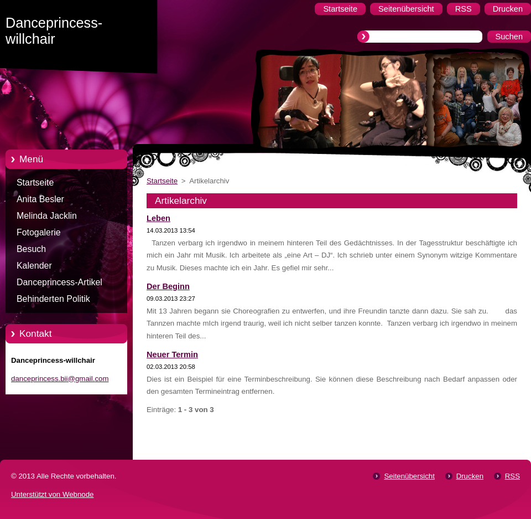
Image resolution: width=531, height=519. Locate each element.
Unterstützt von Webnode (52, 494)
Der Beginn (168, 286)
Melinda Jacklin (47, 215)
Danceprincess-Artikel (59, 282)
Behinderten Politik (53, 299)
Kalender (34, 265)
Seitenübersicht (409, 476)
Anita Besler (40, 199)
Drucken (469, 476)
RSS (512, 476)
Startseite (35, 182)
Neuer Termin (172, 354)
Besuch (31, 249)
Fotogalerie (39, 232)
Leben (158, 218)
